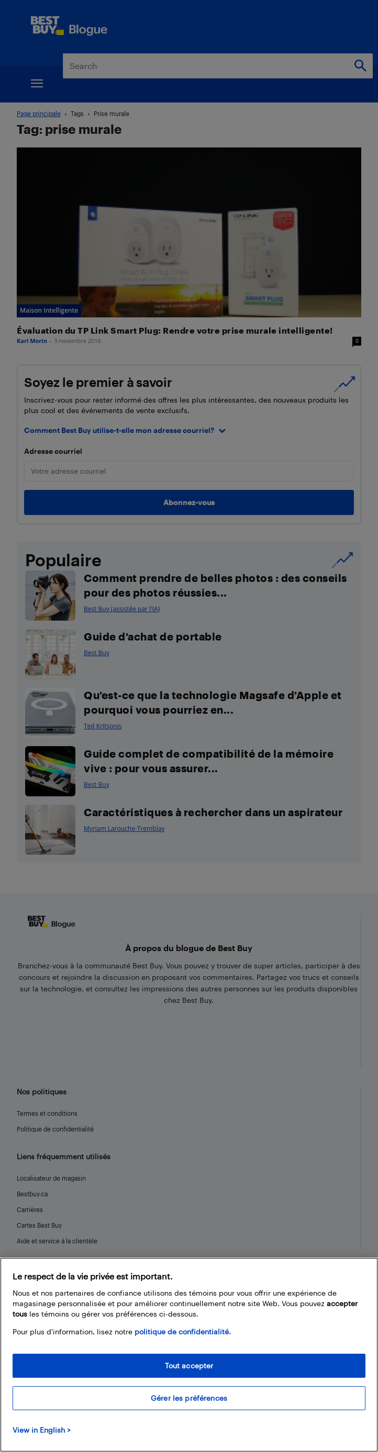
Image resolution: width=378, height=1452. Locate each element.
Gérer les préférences (189, 1397)
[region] (189, 1354)
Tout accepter (189, 1365)
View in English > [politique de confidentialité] (42, 1429)
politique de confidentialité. (183, 1331)
